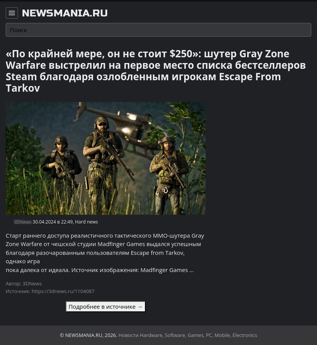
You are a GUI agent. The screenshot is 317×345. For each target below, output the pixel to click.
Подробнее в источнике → (106, 306)
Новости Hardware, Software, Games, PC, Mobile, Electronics (188, 335)
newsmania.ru (65, 13)
